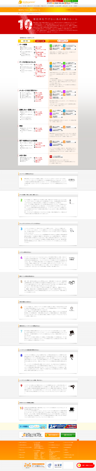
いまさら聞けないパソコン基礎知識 (54, 457)
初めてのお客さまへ (23, 442)
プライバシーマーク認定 (68, 442)
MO (41, 455)
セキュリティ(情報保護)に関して (39, 448)
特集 (50, 449)
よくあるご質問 (58, 5)
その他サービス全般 (37, 447)
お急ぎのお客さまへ (23, 444)
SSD (41, 454)
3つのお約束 (51, 442)
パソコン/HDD (36, 452)
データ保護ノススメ (52, 452)
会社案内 (75, 5)
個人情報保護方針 (67, 447)
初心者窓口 (51, 454)
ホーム (20, 5)
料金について (43, 5)
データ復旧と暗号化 (52, 456)
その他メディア (43, 458)
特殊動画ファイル (37, 458)
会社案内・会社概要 (68, 457)
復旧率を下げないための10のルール (54, 451)
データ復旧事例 (51, 5)
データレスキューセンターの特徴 (25, 447)
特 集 (70, 5)
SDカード (42, 456)
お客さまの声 (65, 5)
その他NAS (36, 454)
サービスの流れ (37, 5)
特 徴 (25, 5)
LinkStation (42, 453)
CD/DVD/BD (36, 455)
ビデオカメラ (36, 456)
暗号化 (42, 457)
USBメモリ (36, 457)
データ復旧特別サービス (53, 447)
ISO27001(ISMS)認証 (68, 444)
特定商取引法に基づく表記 (69, 454)
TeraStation (36, 453)
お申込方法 (75, 1)
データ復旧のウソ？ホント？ (54, 444)
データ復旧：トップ (22, 13)
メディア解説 (51, 453)
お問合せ (67, 1)
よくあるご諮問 (37, 442)
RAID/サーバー (43, 452)
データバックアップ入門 (53, 455)
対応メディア (30, 5)
